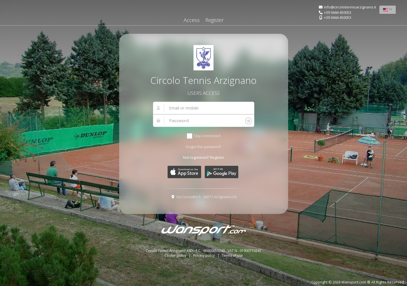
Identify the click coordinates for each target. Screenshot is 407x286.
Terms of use (232, 255)
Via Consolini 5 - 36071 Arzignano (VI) (206, 196)
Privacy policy (204, 255)
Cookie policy (175, 255)
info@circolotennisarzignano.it (350, 7)
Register (214, 20)
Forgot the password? (203, 146)
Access (192, 20)
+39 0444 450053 (337, 12)
